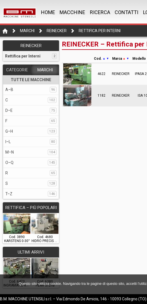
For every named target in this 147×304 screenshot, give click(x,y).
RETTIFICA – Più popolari (31, 207)
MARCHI (45, 69)
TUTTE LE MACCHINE (31, 79)
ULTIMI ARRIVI (31, 252)
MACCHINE (72, 12)
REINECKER (57, 30)
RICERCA (100, 12)
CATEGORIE (17, 69)
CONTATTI (126, 12)
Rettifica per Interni (100, 30)
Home (48, 12)
